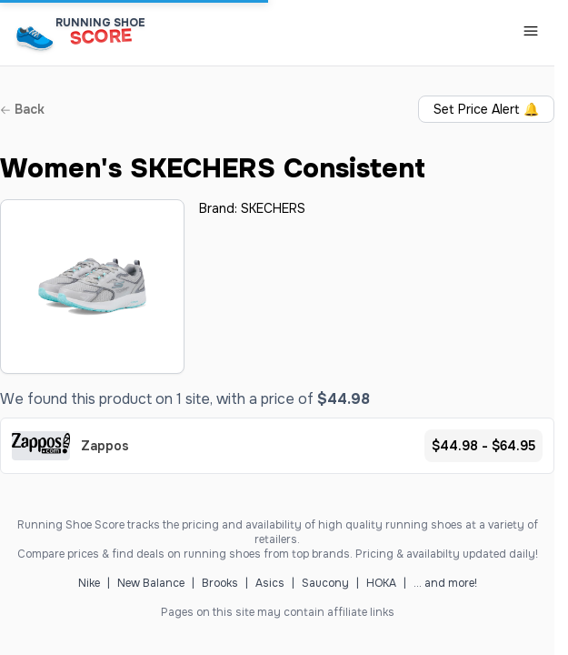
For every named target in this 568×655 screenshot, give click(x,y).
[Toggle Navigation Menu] (531, 31)
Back (22, 109)
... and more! (445, 583)
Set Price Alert (486, 109)
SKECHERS (273, 208)
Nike (89, 583)
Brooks (220, 583)
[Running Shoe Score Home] (35, 37)
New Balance (150, 583)
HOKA (381, 583)
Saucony (325, 583)
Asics (269, 583)
